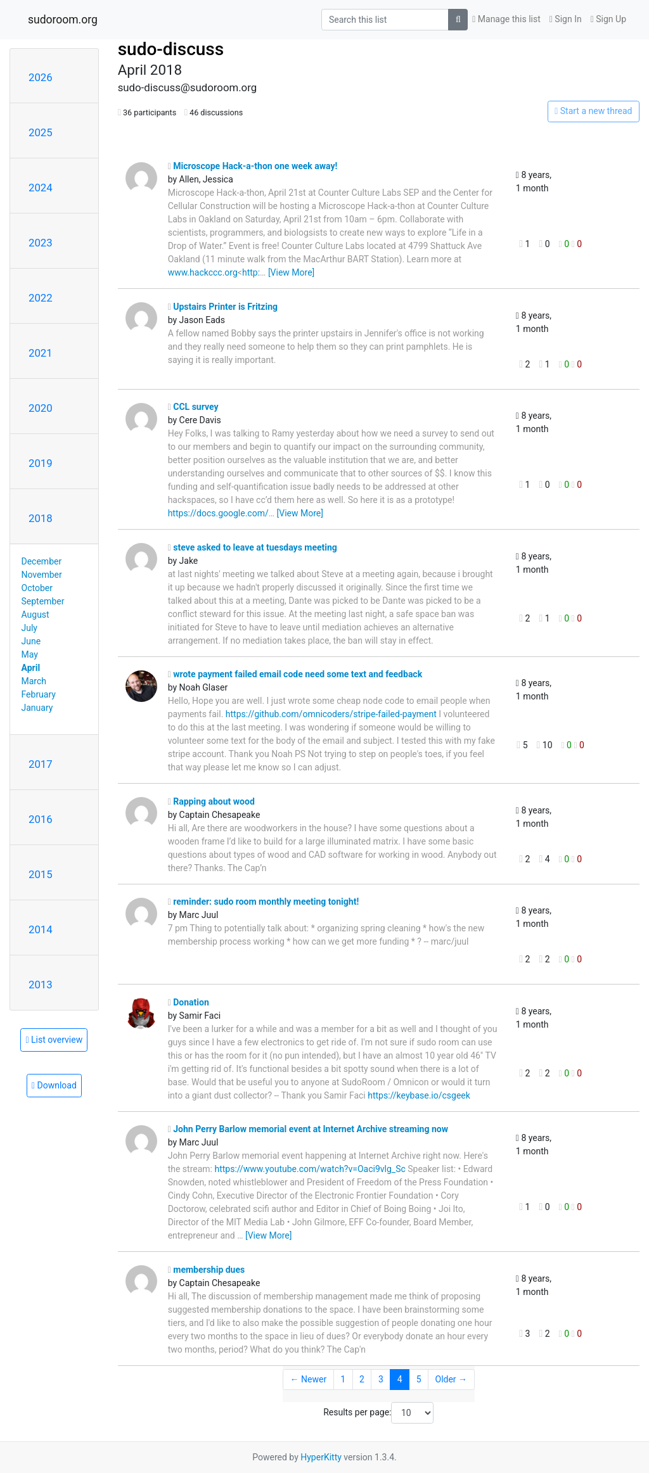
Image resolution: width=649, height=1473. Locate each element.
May (30, 654)
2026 (41, 77)
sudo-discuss (171, 49)
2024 (41, 187)
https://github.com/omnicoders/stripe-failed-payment (331, 714)
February (39, 694)
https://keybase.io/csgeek (419, 1095)
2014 (41, 929)
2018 (41, 518)
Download (54, 1085)
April (31, 668)
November (42, 575)
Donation (188, 1002)
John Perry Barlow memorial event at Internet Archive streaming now (308, 1129)
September (43, 601)
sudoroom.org (63, 19)
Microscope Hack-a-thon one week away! (253, 166)
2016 (41, 819)
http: (251, 272)
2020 (41, 408)
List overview (53, 1040)
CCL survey (193, 407)
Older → (451, 1379)
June (31, 641)
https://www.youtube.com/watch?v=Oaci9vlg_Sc (309, 1169)
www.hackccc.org (203, 272)
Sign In (565, 19)
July (29, 628)
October (37, 588)
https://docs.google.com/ (218, 513)
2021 (41, 353)
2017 (41, 764)
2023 (41, 242)
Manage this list (506, 19)
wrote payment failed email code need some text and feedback (295, 674)
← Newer (308, 1379)
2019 (41, 463)
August (35, 614)
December (42, 561)
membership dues (206, 1270)
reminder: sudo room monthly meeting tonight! (263, 901)
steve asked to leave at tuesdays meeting (252, 547)
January (37, 708)
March (34, 681)
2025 (41, 132)
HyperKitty (321, 1457)
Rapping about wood (211, 801)
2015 (41, 874)
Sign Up (608, 19)
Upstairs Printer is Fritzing (223, 307)
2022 (41, 297)
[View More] (291, 272)
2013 (41, 984)
